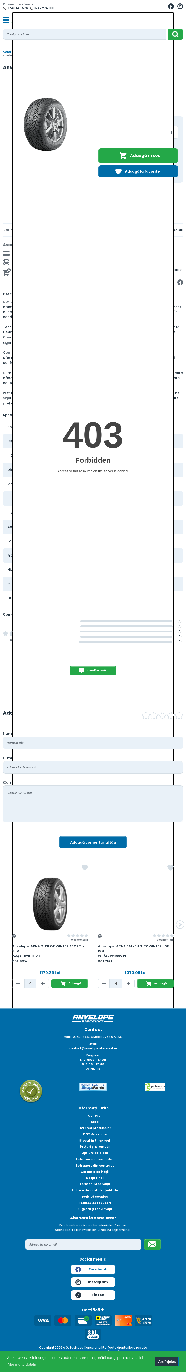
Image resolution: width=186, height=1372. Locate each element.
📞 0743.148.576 (15, 8)
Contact (95, 1116)
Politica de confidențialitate (94, 1190)
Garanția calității (95, 1172)
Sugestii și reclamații (95, 1209)
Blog (95, 1122)
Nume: (9, 733)
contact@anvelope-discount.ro (93, 1048)
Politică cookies (95, 1197)
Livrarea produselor (94, 1128)
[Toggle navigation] (6, 20)
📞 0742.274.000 (41, 8)
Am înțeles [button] (167, 1362)
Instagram (91, 1282)
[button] (180, 924)
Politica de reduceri (95, 1203)
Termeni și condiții (94, 1184)
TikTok (89, 1295)
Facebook (91, 1269)
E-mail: (9, 758)
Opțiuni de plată (94, 1153)
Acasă (7, 52)
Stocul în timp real (94, 1140)
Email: (93, 1044)
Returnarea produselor (95, 1159)
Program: (93, 1055)
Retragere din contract (95, 1165)
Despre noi (95, 1178)
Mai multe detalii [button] (22, 1364)
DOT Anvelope (95, 1134)
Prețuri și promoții (95, 1147)
